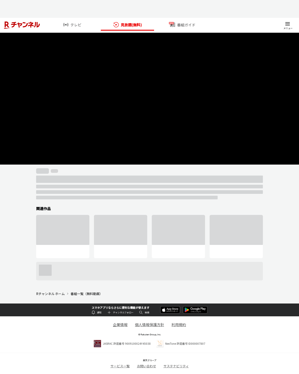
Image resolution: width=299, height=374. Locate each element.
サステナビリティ (176, 366)
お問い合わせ (146, 366)
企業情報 (120, 324)
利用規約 (178, 324)
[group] (62, 236)
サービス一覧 (120, 366)
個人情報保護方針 (149, 324)
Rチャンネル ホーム (50, 293)
